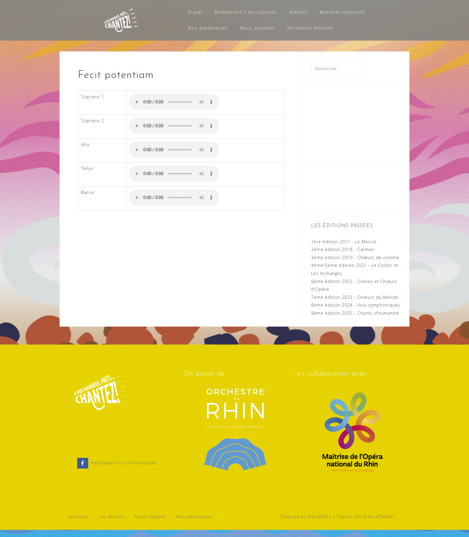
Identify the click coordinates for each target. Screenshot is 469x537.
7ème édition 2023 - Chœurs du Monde (354, 304)
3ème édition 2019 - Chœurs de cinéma (355, 264)
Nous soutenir (257, 28)
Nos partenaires (208, 28)
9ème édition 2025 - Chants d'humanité (355, 320)
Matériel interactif (342, 12)
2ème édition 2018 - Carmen (342, 256)
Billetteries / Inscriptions (246, 12)
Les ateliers (111, 524)
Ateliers (298, 12)
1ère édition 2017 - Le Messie (344, 249)
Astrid (360, 524)
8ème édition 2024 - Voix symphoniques (355, 312)
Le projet (78, 524)
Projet (195, 12)
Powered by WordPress (306, 524)
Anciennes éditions (310, 28)
